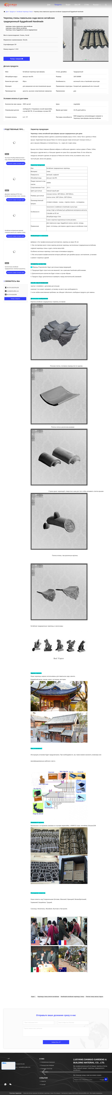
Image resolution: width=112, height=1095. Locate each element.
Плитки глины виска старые (94, 996)
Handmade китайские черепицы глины (72, 996)
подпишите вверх (102, 1079)
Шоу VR (77, 5)
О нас (86, 5)
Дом (48, 5)
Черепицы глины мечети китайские (48, 996)
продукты (12, 11)
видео (68, 5)
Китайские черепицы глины (24, 11)
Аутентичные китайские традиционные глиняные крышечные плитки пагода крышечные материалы (15, 268)
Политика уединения (15, 1093)
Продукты (58, 5)
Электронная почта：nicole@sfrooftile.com (17, 1067)
